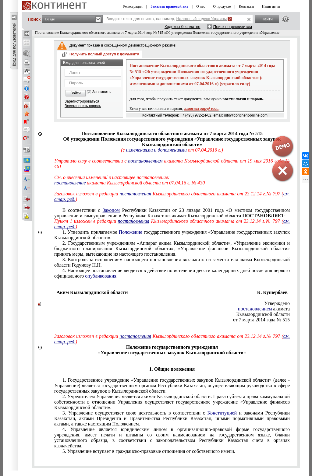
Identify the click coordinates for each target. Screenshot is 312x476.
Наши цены (271, 6)
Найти (267, 19)
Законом (111, 210)
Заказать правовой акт (169, 6)
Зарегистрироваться (82, 101)
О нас (200, 6)
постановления (135, 193)
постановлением (145, 160)
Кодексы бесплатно (182, 26)
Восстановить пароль (83, 106)
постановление (70, 182)
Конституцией (222, 412)
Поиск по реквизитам (232, 26)
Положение (130, 232)
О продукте (222, 6)
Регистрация (133, 6)
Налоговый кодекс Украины (201, 18)
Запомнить (101, 92)
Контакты (246, 6)
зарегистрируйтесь (201, 109)
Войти (75, 93)
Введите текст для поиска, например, (166, 18)
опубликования (100, 275)
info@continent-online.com (246, 115)
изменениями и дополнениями (156, 149)
